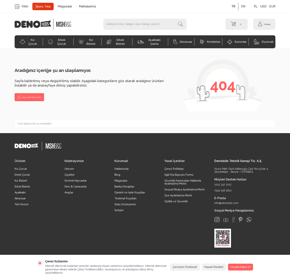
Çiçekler (70, 174)
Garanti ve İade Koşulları (129, 192)
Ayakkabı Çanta (149, 41)
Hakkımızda (121, 168)
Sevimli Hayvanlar (76, 180)
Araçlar (69, 192)
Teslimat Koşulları (125, 198)
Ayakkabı (20, 192)
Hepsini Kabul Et (240, 267)
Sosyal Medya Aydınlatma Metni (184, 189)
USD (263, 6)
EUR (272, 6)
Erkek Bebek (116, 41)
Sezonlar (237, 41)
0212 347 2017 (222, 184)
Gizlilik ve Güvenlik (176, 201)
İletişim (119, 210)
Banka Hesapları (124, 186)
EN (243, 6)
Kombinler (210, 41)
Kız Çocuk (28, 41)
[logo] (35, 24)
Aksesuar (182, 42)
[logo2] (63, 24)
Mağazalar (65, 6)
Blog (117, 174)
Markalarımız (87, 6)
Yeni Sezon (21, 204)
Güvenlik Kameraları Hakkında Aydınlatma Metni (182, 182)
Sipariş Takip (43, 6)
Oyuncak (264, 42)
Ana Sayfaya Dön (29, 97)
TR (233, 6)
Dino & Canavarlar (76, 186)
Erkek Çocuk (57, 41)
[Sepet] (236, 24)
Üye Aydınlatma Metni (178, 195)
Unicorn (69, 168)
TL (255, 6)
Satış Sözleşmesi (125, 204)
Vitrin (21, 6)
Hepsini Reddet (213, 267)
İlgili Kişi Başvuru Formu (178, 174)
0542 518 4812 (223, 190)
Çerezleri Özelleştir (185, 267)
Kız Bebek (87, 41)
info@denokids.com (226, 203)
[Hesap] (264, 24)
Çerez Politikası (174, 168)
